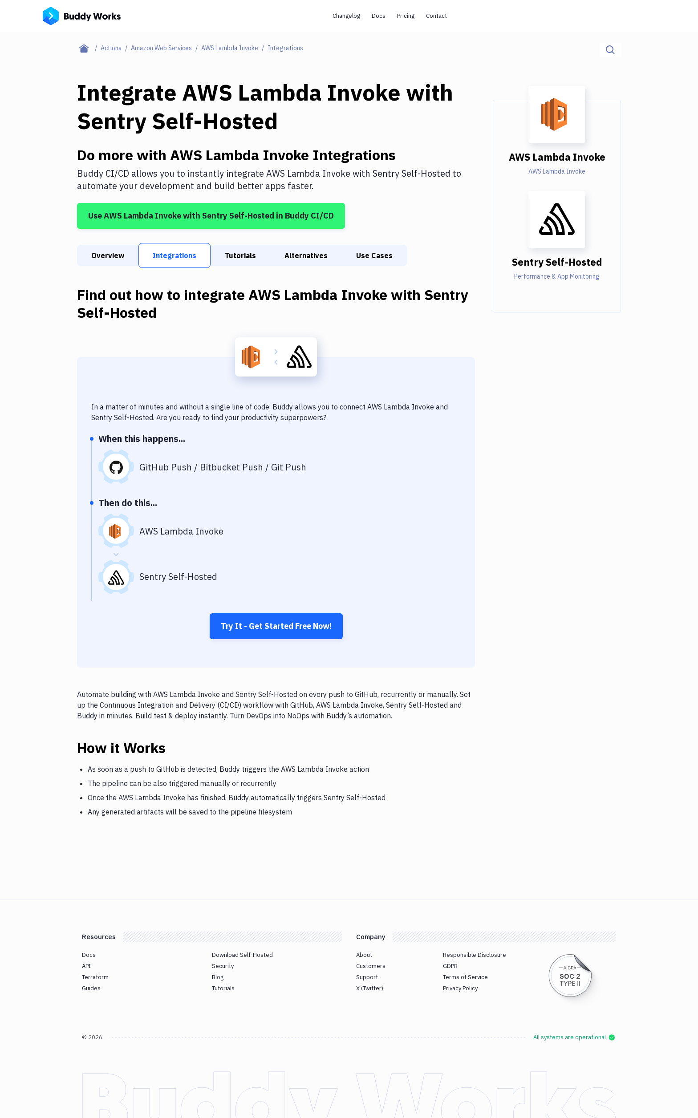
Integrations (174, 255)
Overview (107, 255)
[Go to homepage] (82, 15)
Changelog (346, 16)
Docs (379, 16)
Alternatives (306, 255)
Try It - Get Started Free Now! (276, 626)
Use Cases (374, 255)
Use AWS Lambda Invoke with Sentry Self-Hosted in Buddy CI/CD (211, 216)
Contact (436, 16)
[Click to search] (610, 50)
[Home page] (89, 48)
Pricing (405, 16)
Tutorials (240, 255)
